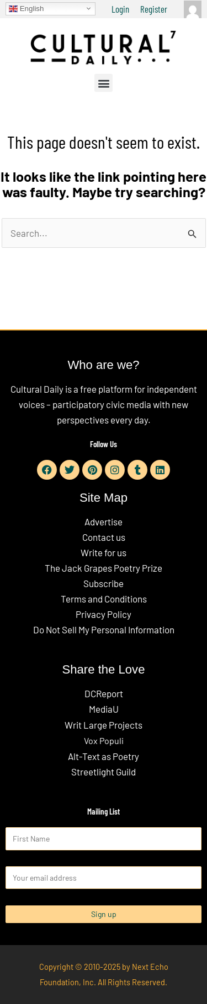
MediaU (104, 708)
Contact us (103, 536)
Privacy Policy (103, 614)
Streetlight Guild (103, 771)
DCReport (103, 693)
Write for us (103, 552)
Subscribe (103, 583)
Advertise (103, 521)
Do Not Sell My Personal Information (103, 629)
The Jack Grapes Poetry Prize (103, 567)
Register (153, 8)
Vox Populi (104, 740)
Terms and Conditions (104, 598)
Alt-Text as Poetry (103, 756)
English (26, 8)
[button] (103, 83)
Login (120, 8)
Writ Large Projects (103, 724)
